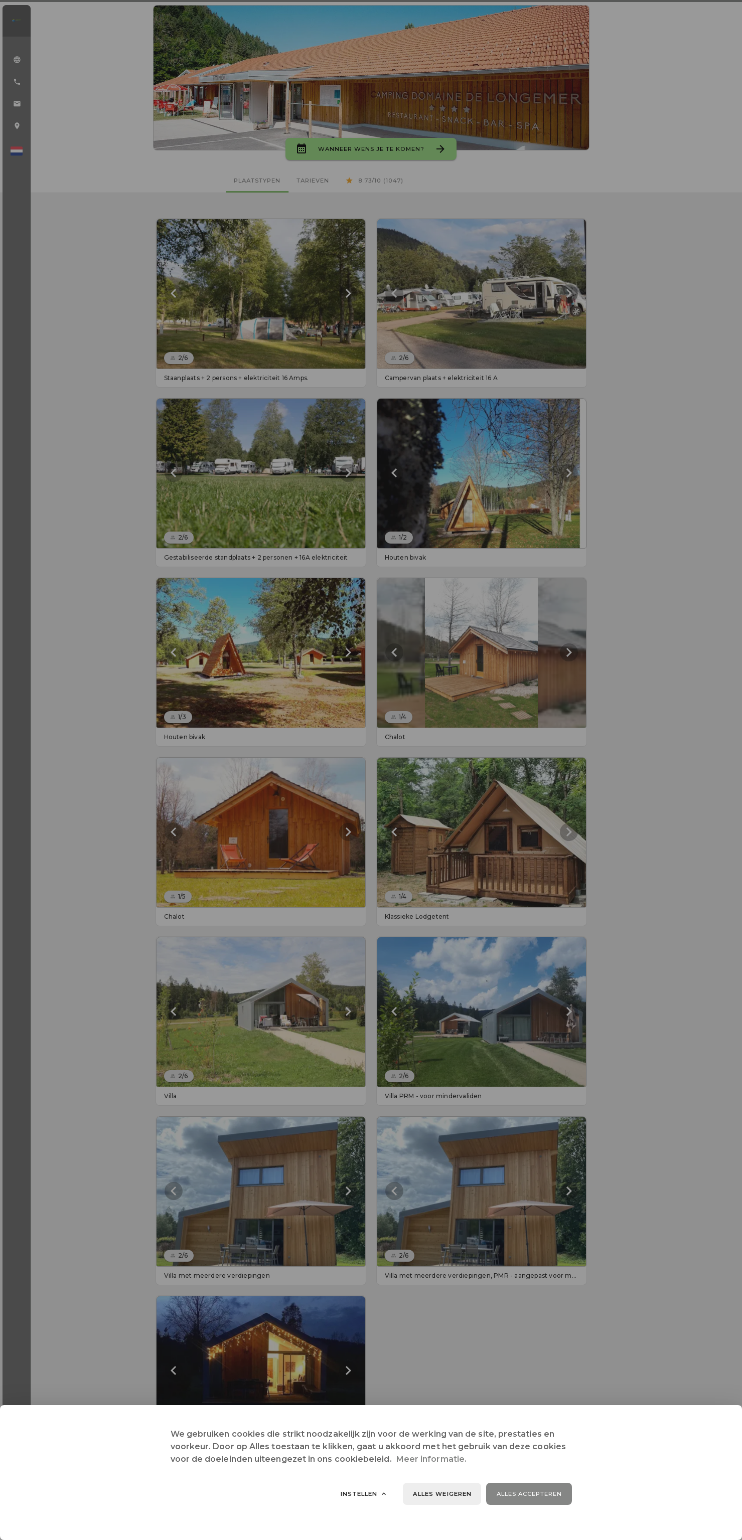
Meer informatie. (431, 1459)
